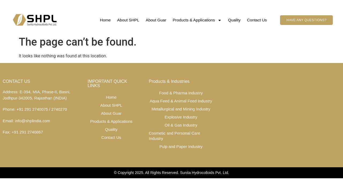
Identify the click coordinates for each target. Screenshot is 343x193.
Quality (234, 20)
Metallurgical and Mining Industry (181, 109)
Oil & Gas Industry (181, 125)
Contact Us (257, 20)
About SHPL (128, 20)
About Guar (156, 20)
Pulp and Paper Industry (181, 146)
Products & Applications (197, 20)
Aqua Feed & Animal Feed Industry (181, 101)
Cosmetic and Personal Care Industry (174, 136)
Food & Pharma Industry (181, 93)
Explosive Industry (181, 117)
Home (105, 20)
